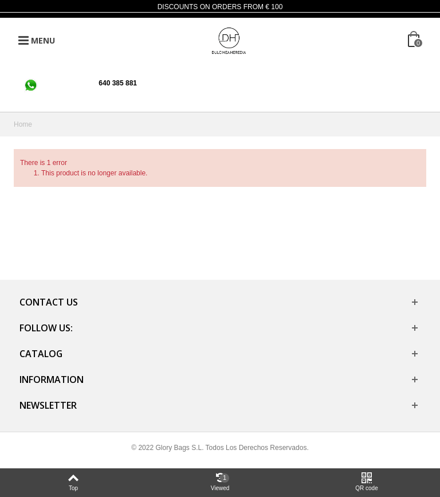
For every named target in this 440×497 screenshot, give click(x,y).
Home (23, 124)
